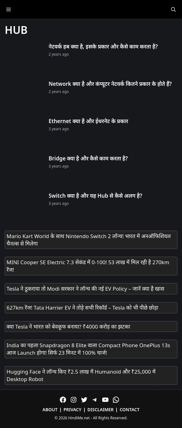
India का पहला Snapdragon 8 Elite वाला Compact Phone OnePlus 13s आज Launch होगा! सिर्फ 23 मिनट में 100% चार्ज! (88, 349)
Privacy (73, 409)
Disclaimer (101, 409)
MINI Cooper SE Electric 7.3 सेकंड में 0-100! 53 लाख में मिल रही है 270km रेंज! (88, 266)
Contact (130, 409)
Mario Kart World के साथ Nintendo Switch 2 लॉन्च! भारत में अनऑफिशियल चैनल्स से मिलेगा (89, 239)
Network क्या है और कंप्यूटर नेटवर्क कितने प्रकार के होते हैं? (110, 83)
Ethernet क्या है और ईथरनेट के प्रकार (88, 121)
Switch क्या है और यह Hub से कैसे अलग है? (95, 195)
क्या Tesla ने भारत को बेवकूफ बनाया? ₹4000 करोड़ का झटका (68, 326)
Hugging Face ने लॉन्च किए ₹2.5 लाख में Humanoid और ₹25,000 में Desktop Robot (81, 375)
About (49, 409)
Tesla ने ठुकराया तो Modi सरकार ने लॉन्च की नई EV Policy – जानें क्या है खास (85, 288)
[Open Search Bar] (173, 9)
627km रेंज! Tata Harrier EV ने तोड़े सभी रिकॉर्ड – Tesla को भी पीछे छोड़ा (82, 307)
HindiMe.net (79, 418)
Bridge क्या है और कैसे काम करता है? (88, 158)
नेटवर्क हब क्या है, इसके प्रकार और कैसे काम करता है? (103, 46)
